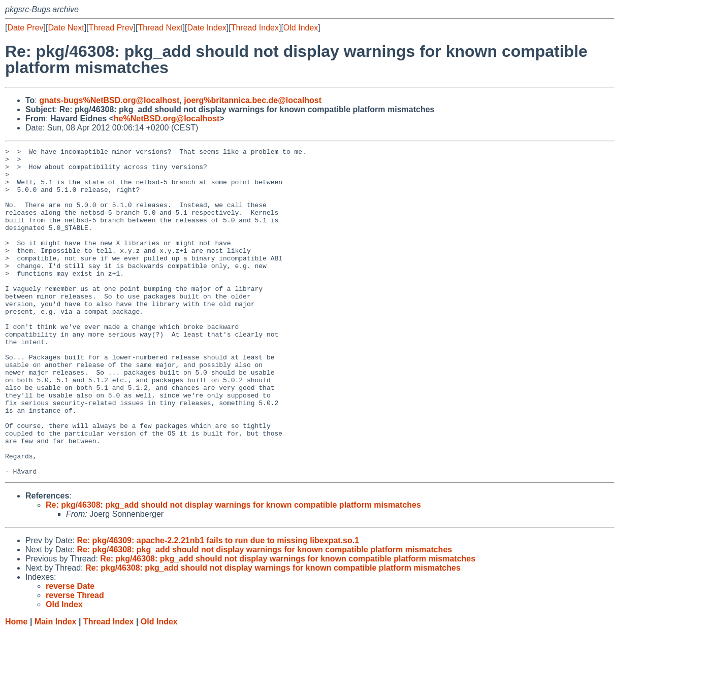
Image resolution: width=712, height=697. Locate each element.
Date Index (206, 27)
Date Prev (25, 27)
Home (16, 687)
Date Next (66, 27)
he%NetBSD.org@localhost (167, 118)
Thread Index (255, 27)
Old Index (300, 27)
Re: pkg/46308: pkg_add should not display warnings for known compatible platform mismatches (233, 570)
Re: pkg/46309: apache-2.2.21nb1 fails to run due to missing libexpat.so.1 (218, 606)
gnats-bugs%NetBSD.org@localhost (109, 100)
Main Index (56, 687)
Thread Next (160, 27)
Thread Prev (111, 27)
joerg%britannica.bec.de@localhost (252, 100)
